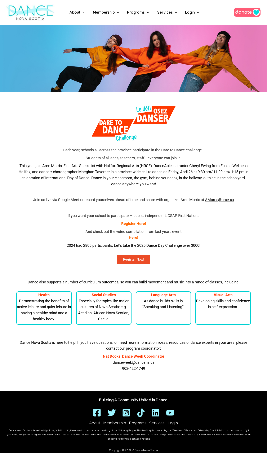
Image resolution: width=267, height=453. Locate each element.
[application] (83, 12)
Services (156, 423)
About (95, 423)
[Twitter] (111, 412)
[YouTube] (170, 412)
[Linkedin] (155, 412)
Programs (137, 423)
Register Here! (133, 223)
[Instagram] (126, 412)
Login (172, 423)
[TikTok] (141, 412)
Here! (133, 237)
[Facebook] (97, 412)
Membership (115, 423)
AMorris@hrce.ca (219, 199)
